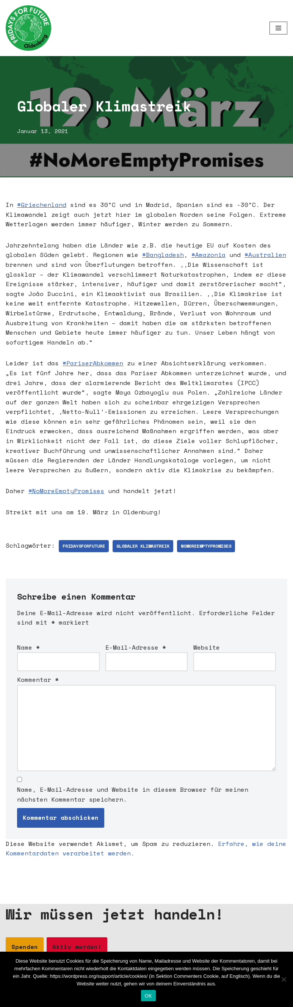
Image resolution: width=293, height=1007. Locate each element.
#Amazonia (208, 254)
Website (206, 647)
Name (28, 647)
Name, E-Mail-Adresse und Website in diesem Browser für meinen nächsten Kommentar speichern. (132, 794)
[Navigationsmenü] (278, 28)
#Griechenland (41, 204)
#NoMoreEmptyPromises (66, 490)
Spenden (24, 946)
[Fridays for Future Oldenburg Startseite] (28, 28)
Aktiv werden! (77, 946)
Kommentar (38, 679)
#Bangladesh (163, 254)
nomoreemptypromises (206, 546)
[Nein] (283, 979)
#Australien (265, 254)
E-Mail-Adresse (135, 647)
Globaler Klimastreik (142, 546)
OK (148, 996)
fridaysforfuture (84, 546)
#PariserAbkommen (93, 363)
